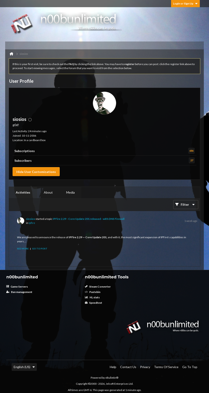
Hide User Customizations (36, 172)
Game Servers (17, 286)
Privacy (145, 367)
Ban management (19, 292)
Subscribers (23, 160)
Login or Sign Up (185, 3)
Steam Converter (98, 286)
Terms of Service (166, 367)
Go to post (39, 248)
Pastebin (92, 292)
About (48, 192)
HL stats (92, 297)
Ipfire (32, 223)
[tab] (23, 192)
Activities (23, 192)
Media (70, 192)
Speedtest (93, 302)
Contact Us (128, 367)
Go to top (189, 367)
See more (23, 248)
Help (113, 367)
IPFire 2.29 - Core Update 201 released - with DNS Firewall (88, 219)
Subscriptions (24, 151)
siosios (30, 219)
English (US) (24, 367)
